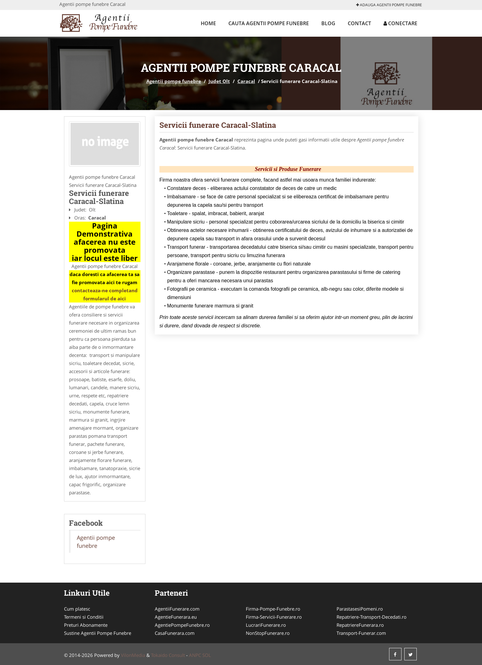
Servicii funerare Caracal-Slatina (217, 125)
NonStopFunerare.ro (268, 633)
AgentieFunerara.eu (176, 617)
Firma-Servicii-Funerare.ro (274, 617)
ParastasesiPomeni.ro (360, 609)
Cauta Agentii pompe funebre (268, 23)
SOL (206, 655)
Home (208, 23)
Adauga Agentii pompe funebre (389, 4)
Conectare (400, 23)
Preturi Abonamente (86, 625)
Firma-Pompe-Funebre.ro (273, 609)
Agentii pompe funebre (173, 81)
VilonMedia (133, 655)
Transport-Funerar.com (361, 633)
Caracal (246, 81)
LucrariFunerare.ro (266, 625)
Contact (359, 23)
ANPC (195, 655)
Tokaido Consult (168, 655)
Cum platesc (77, 609)
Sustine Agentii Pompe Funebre (97, 633)
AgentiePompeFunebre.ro (182, 625)
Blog (328, 23)
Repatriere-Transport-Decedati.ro (371, 617)
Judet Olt (219, 81)
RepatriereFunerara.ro (360, 625)
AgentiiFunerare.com (177, 609)
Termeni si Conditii (83, 617)
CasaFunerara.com (175, 633)
